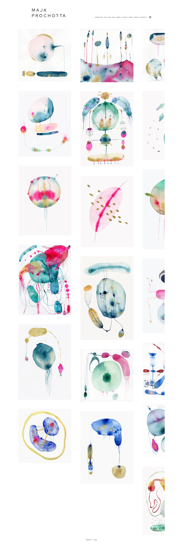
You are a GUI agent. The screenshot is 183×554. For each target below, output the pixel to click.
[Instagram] (150, 17)
